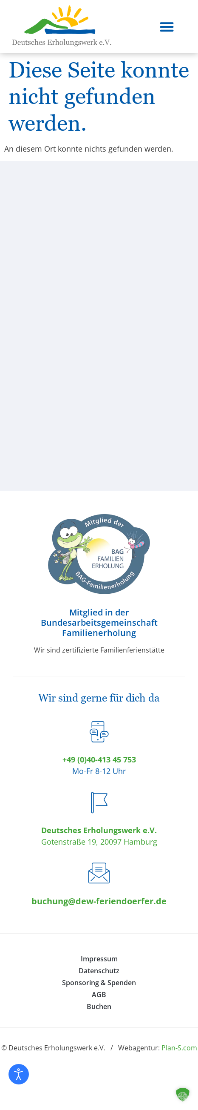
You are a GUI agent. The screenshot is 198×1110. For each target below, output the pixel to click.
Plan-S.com (179, 1047)
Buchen (99, 1006)
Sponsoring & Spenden (99, 982)
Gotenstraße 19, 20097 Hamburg (99, 842)
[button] (167, 26)
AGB (99, 994)
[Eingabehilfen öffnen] (18, 1074)
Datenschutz (99, 970)
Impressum (99, 958)
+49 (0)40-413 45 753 (99, 759)
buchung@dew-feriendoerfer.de (99, 901)
